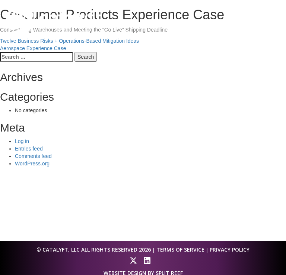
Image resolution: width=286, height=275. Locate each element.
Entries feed (29, 149)
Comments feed (33, 156)
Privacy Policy (230, 249)
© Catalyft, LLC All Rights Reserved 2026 (93, 249)
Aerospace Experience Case (33, 48)
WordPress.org (32, 163)
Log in (22, 141)
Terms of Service (180, 249)
